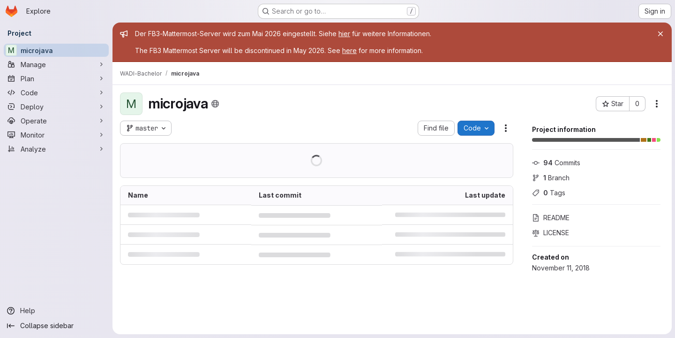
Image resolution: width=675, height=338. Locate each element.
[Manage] (56, 64)
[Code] (56, 92)
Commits (556, 163)
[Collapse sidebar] (56, 325)
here (349, 50)
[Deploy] (56, 106)
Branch (550, 178)
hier (344, 34)
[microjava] (56, 50)
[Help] (56, 310)
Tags (548, 193)
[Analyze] (56, 148)
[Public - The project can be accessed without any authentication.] (215, 104)
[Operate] (56, 120)
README (550, 218)
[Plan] (56, 78)
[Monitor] (56, 134)
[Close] (660, 33)
